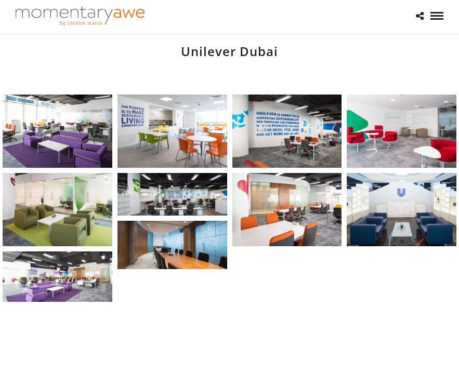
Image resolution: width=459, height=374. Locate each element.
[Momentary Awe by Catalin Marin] (81, 15)
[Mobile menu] (436, 16)
